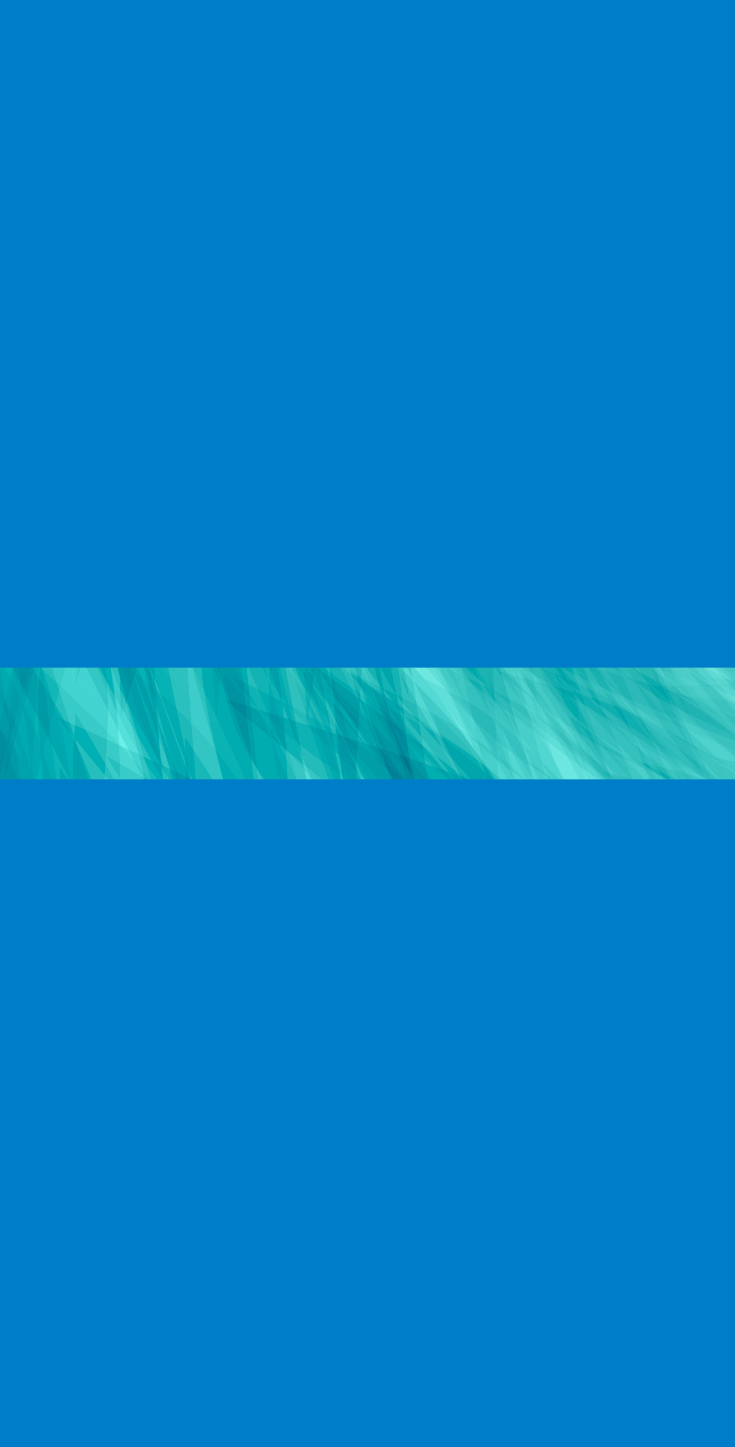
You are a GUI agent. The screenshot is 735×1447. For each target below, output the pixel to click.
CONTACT (692, 30)
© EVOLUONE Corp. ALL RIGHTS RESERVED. (580, 1404)
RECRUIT (533, 30)
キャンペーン (145, 1405)
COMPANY (390, 30)
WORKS (464, 30)
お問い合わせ (199, 1405)
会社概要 (58, 1405)
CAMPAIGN (612, 30)
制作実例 (98, 1405)
